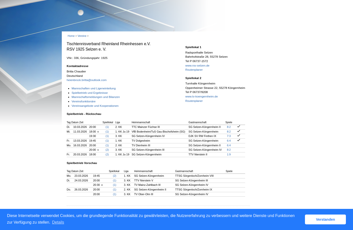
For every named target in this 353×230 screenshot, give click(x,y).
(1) (107, 126)
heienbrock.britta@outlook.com (87, 80)
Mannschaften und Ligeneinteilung (94, 88)
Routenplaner (194, 69)
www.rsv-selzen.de (197, 65)
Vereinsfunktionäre (84, 101)
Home (71, 35)
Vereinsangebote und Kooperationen (95, 106)
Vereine (81, 35)
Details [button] (58, 222)
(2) (107, 149)
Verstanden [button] (325, 219)
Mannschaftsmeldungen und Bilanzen (96, 97)
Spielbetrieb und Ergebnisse (90, 93)
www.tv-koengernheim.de (201, 96)
